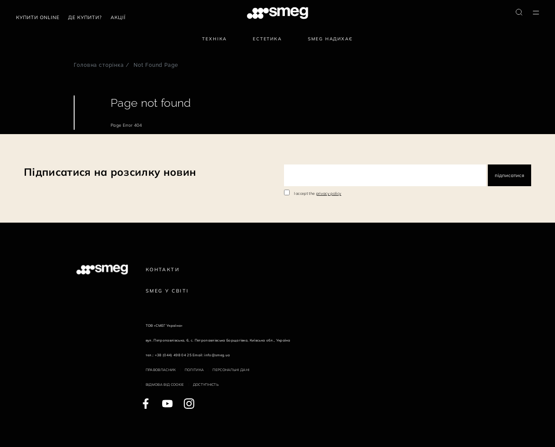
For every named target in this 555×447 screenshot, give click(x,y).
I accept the (318, 193)
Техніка (214, 39)
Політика (194, 370)
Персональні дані (230, 370)
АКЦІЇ (118, 17)
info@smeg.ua (217, 355)
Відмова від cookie (165, 384)
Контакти (163, 269)
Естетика (267, 39)
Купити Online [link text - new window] (37, 17)
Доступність (206, 384)
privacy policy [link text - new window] (328, 193)
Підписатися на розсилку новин (110, 171)
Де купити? (85, 17)
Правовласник (161, 370)
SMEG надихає (330, 39)
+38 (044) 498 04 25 (173, 355)
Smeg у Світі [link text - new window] (167, 291)
